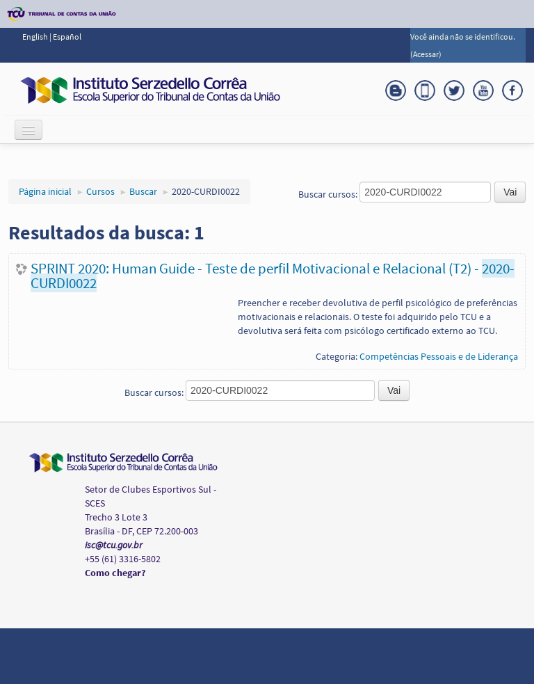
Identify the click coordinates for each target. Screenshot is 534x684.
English (35, 36)
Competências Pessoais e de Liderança (438, 356)
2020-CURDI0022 (206, 191)
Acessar (426, 54)
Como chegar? (115, 572)
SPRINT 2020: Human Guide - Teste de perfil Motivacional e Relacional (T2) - (273, 275)
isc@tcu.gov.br (114, 545)
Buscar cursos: (328, 194)
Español (67, 36)
